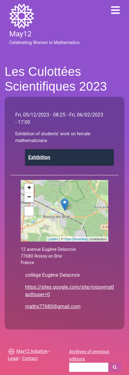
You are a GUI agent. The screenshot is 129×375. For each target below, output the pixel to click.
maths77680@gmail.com (53, 306)
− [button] (29, 197)
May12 (20, 34)
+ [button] (29, 188)
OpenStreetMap (76, 239)
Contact (30, 358)
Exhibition (39, 157)
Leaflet (53, 239)
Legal (13, 358)
